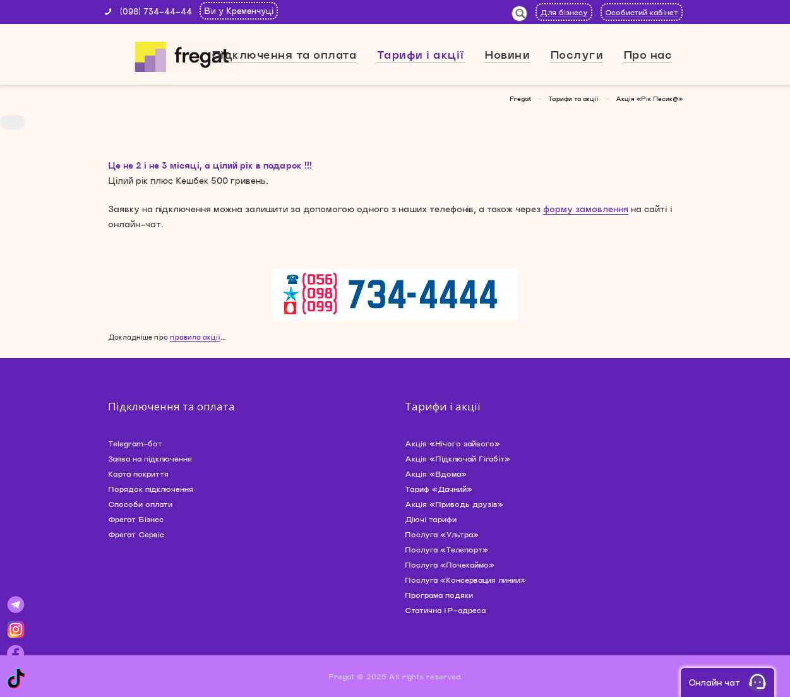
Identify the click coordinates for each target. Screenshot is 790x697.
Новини (507, 54)
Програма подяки (439, 594)
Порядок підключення (150, 488)
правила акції (195, 337)
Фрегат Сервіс (136, 534)
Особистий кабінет (641, 12)
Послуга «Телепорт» (446, 549)
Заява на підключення (150, 458)
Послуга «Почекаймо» (449, 564)
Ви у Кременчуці (238, 11)
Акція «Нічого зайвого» (452, 443)
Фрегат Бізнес (136, 519)
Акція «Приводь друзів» (454, 503)
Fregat (520, 98)
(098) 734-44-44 (156, 11)
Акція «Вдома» (436, 473)
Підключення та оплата (284, 54)
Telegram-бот (135, 443)
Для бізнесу (564, 12)
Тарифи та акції (573, 98)
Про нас (648, 54)
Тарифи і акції (420, 54)
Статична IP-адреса (445, 609)
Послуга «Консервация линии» (465, 579)
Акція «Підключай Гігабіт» (457, 458)
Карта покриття (138, 473)
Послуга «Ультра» (442, 534)
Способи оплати (140, 503)
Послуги (577, 54)
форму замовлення (585, 208)
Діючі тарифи (431, 519)
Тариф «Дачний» (438, 488)
